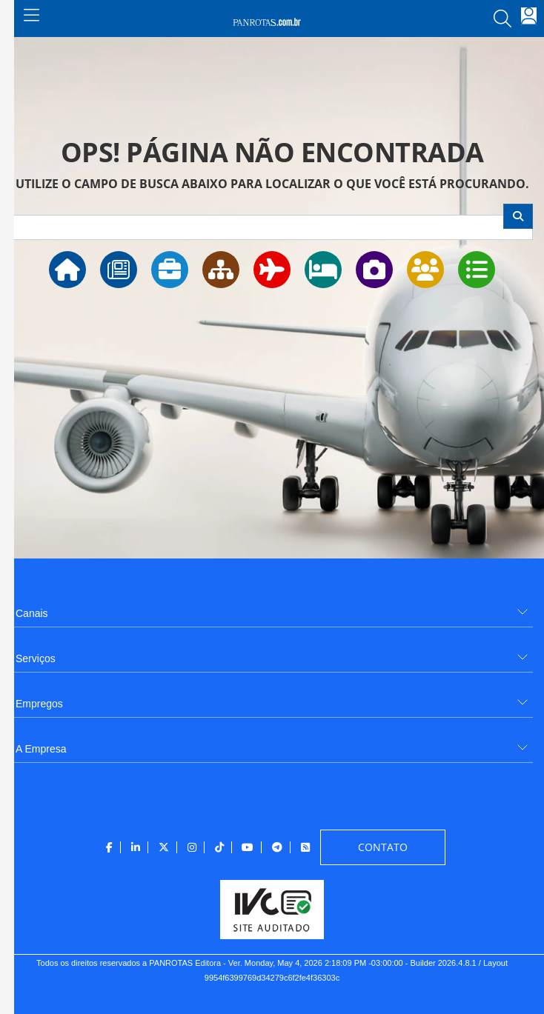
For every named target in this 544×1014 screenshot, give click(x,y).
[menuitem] (272, 607)
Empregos (39, 704)
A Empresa (41, 749)
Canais (32, 613)
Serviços (36, 658)
